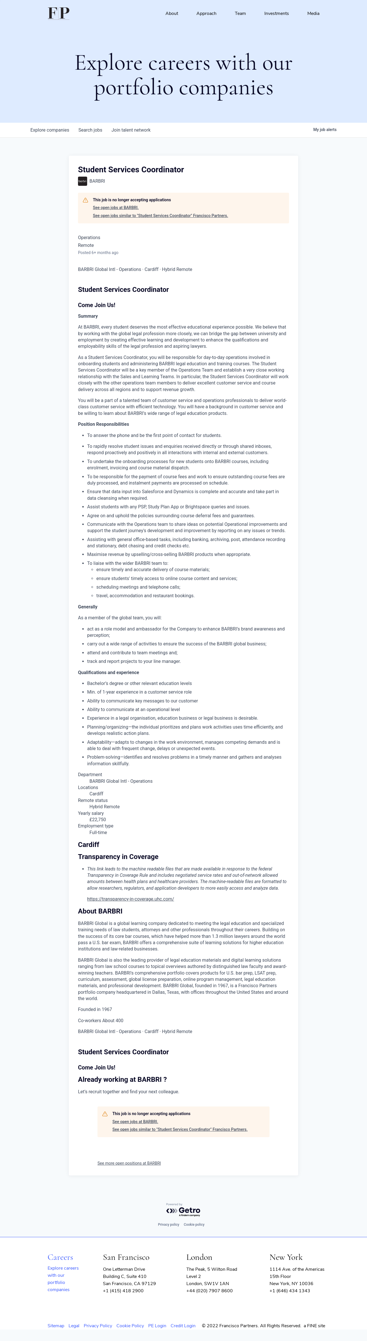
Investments (276, 13)
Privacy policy (168, 1225)
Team (240, 13)
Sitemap (56, 1326)
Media (313, 13)
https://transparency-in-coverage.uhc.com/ (130, 899)
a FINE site (314, 1326)
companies (49, 130)
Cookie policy (194, 1225)
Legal (74, 1326)
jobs (90, 130)
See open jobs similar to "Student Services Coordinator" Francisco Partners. (160, 215)
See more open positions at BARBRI (129, 1163)
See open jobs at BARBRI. (116, 207)
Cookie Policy (130, 1326)
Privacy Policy (98, 1326)
